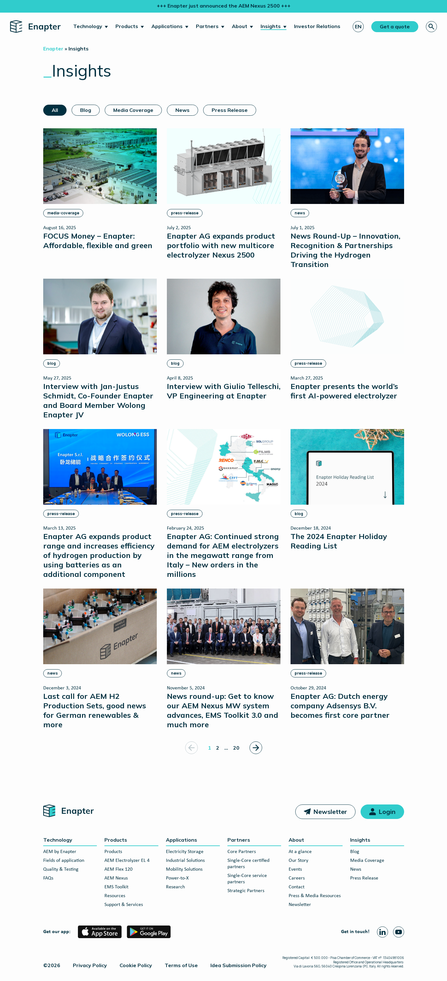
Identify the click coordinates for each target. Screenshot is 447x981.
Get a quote (395, 26)
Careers (297, 878)
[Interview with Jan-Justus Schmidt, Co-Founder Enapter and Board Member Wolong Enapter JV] (100, 349)
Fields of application (63, 860)
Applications (167, 26)
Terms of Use (181, 965)
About (239, 26)
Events (295, 869)
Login (387, 812)
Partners (207, 26)
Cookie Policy (136, 965)
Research (175, 887)
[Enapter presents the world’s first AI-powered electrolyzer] (347, 339)
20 (236, 748)
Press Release (230, 110)
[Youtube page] (398, 931)
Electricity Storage (184, 851)
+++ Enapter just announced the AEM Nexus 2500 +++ (224, 6)
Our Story (298, 860)
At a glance (300, 851)
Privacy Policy (90, 965)
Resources (114, 895)
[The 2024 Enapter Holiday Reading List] (347, 489)
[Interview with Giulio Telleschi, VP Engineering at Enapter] (223, 339)
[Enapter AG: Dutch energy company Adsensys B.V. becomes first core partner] (347, 654)
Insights (271, 26)
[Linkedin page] (382, 931)
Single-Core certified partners (248, 863)
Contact (296, 887)
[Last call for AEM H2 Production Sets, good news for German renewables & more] (100, 659)
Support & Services (123, 904)
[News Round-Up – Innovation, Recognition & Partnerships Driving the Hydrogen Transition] (347, 198)
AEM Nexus (116, 878)
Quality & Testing (61, 869)
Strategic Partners (245, 890)
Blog (85, 110)
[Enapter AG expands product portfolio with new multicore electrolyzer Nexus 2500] (223, 193)
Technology (87, 26)
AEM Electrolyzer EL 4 (127, 860)
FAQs (48, 878)
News (182, 110)
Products (126, 26)
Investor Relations (317, 26)
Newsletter (330, 812)
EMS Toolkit (116, 887)
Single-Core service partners (247, 879)
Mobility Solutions (184, 869)
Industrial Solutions (185, 860)
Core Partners (241, 851)
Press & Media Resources (315, 895)
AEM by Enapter (59, 851)
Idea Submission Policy (238, 965)
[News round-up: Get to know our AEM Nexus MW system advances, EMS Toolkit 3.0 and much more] (223, 659)
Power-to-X (177, 878)
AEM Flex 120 (118, 869)
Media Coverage (133, 110)
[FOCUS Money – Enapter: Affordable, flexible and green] (100, 189)
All (55, 110)
